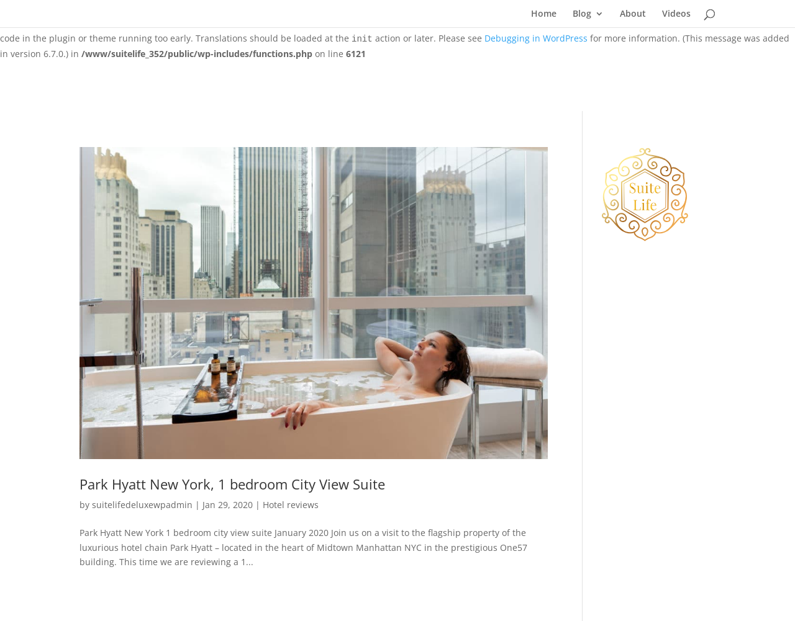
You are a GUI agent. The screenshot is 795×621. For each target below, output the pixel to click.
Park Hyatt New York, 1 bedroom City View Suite (232, 484)
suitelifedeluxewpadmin (142, 505)
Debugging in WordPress (536, 38)
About (633, 14)
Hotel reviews (291, 505)
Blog (582, 14)
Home (543, 14)
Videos (676, 14)
